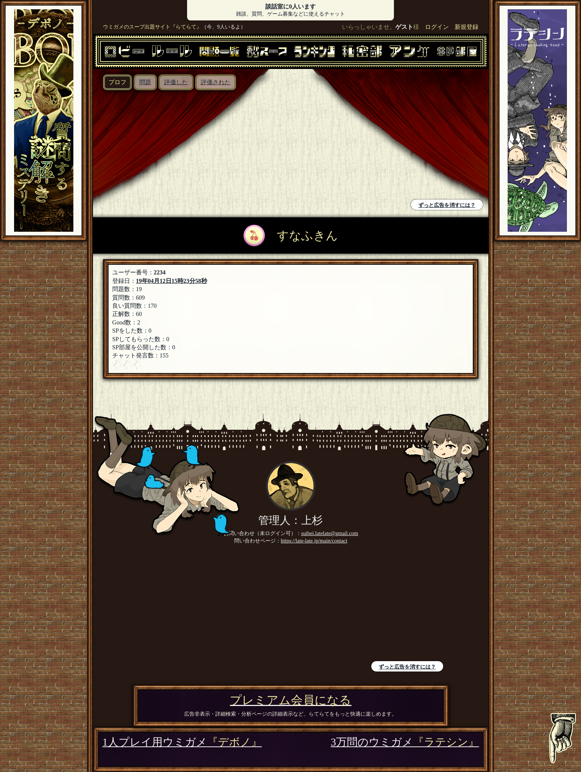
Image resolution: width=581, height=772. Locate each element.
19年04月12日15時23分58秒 (171, 281)
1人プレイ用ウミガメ (182, 742)
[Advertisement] (193, 146)
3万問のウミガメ (405, 742)
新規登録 (466, 27)
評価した (176, 82)
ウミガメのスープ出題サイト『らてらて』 (152, 27)
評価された (215, 82)
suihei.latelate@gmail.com (329, 533)
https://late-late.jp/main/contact (314, 541)
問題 (145, 82)
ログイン (437, 27)
